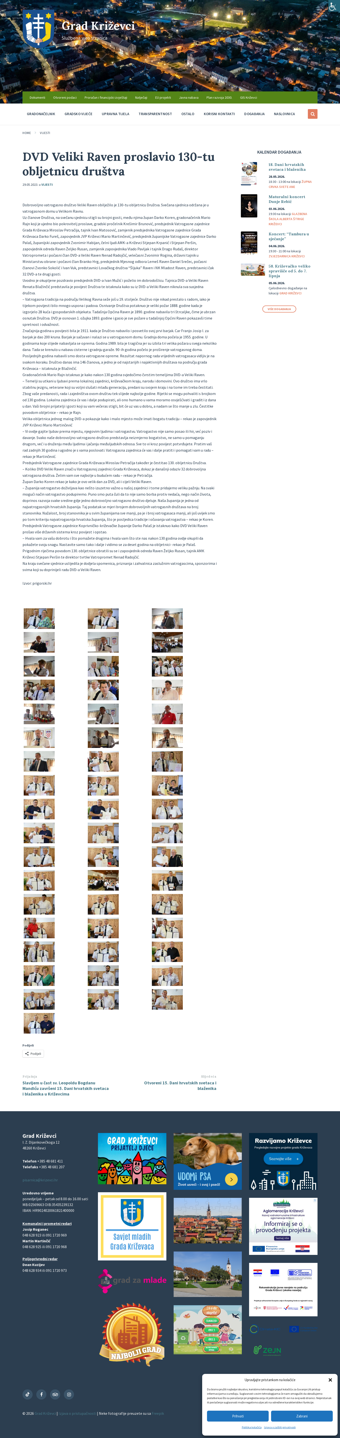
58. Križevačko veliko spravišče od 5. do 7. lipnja (289, 271)
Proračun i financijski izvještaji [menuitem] (106, 97)
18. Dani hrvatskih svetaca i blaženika (287, 167)
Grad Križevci (100, 25)
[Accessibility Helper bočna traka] (334, 6)
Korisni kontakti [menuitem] (219, 114)
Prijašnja (29, 1076)
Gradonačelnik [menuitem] (41, 114)
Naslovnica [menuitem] (284, 114)
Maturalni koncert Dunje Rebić (287, 199)
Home (26, 133)
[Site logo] (38, 46)
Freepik (158, 1413)
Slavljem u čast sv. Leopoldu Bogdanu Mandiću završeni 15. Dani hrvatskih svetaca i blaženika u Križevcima (65, 1088)
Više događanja (279, 309)
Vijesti (45, 133)
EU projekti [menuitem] (163, 97)
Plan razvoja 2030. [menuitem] (219, 97)
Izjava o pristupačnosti (78, 1413)
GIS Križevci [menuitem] (248, 97)
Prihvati (238, 1416)
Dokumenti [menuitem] (37, 97)
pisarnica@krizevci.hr (40, 1179)
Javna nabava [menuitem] (189, 97)
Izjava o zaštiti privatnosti (280, 1427)
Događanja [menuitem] (254, 114)
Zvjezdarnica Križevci (287, 256)
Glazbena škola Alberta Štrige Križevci (288, 219)
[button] (330, 1380)
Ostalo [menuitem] (187, 114)
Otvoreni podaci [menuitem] (65, 97)
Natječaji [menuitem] (141, 97)
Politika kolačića (252, 1427)
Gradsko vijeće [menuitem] (78, 114)
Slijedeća (209, 1076)
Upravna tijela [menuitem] (115, 114)
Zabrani (302, 1416)
